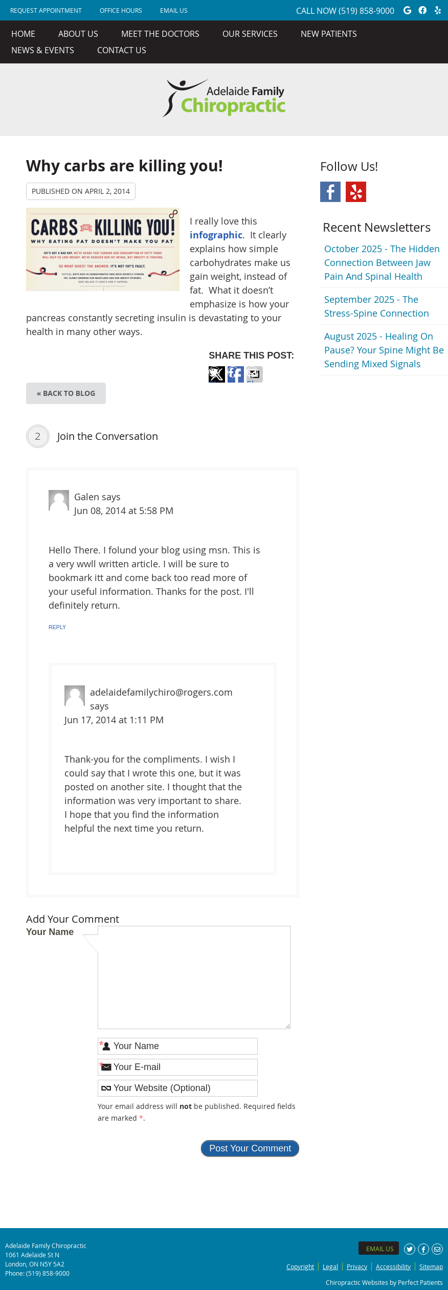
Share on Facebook (236, 380)
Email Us (174, 10)
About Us (78, 33)
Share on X (217, 380)
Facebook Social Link (330, 192)
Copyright (300, 1266)
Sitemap (431, 1266)
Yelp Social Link (356, 192)
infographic (216, 235)
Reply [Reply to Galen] (57, 627)
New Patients (329, 33)
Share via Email (255, 380)
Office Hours (121, 10)
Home (23, 33)
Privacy (357, 1266)
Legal (330, 1266)
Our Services (250, 33)
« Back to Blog (66, 393)
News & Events (42, 50)
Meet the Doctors (160, 33)
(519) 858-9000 (366, 10)
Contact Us (121, 50)
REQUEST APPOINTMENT (46, 10)
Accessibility (393, 1266)
